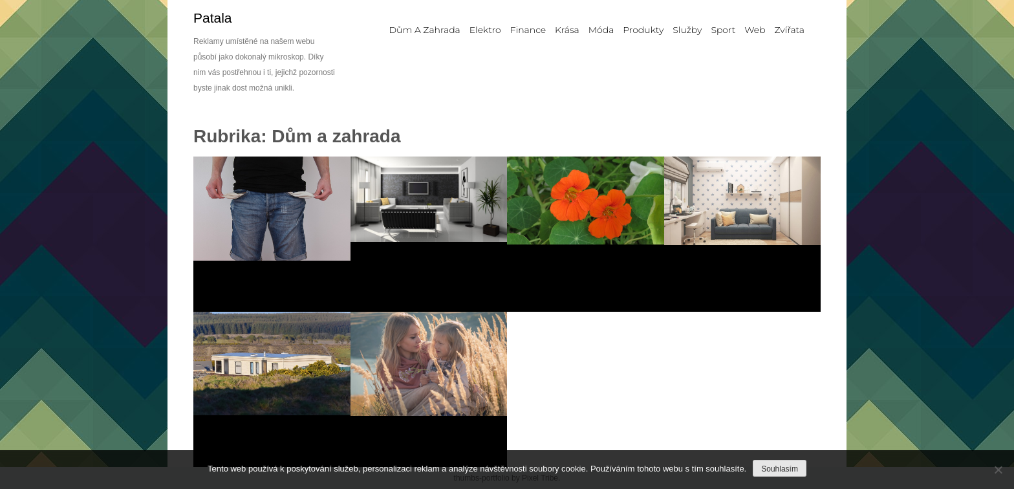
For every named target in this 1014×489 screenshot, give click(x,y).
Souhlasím (779, 468)
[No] (997, 469)
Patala (212, 17)
